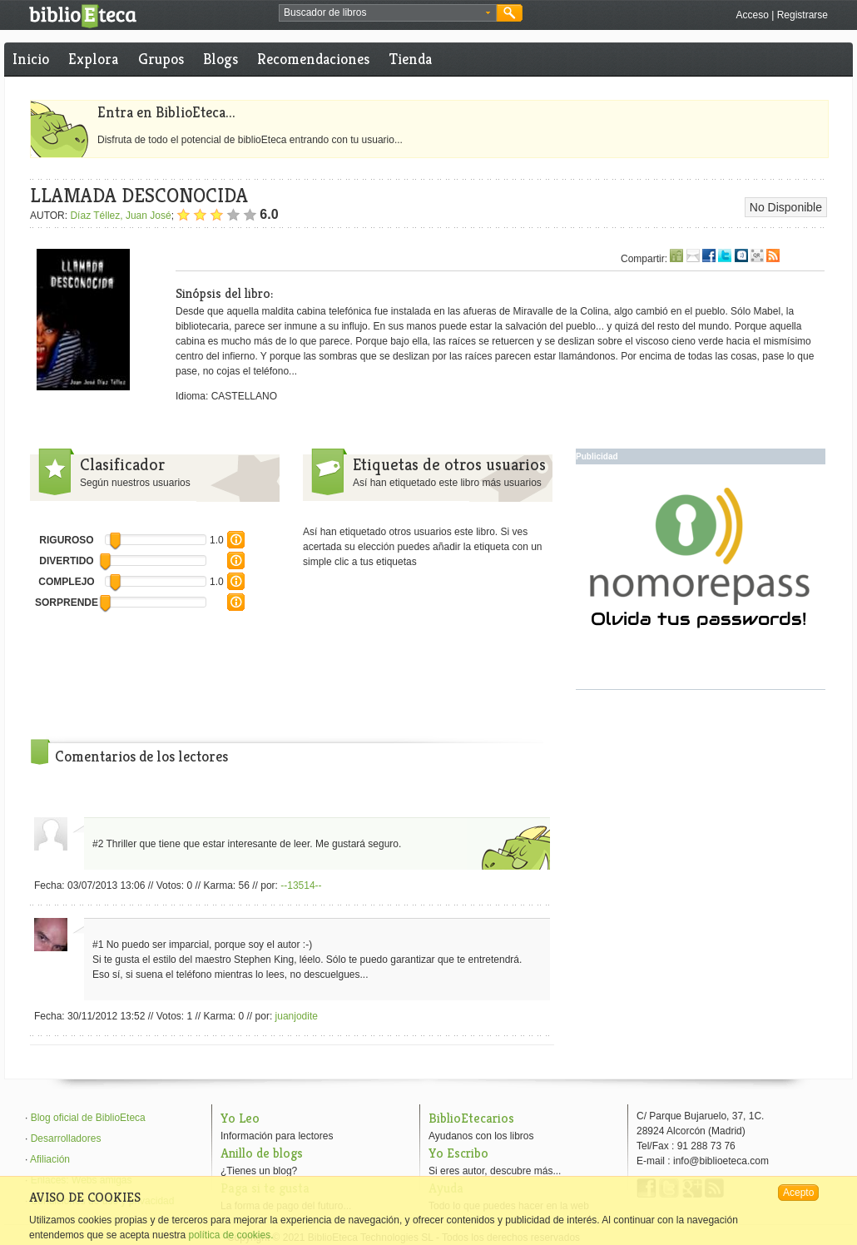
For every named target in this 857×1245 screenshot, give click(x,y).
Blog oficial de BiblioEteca (88, 1117)
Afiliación (50, 1159)
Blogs (220, 58)
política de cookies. (230, 1235)
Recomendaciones (313, 58)
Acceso (752, 15)
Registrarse (802, 15)
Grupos (161, 58)
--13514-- (300, 885)
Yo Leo (240, 1118)
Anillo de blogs (261, 1153)
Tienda (410, 58)
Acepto (798, 1192)
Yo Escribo (458, 1153)
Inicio (30, 58)
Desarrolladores (66, 1138)
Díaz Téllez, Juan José (120, 215)
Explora (93, 58)
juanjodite (296, 1016)
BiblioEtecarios (471, 1118)
